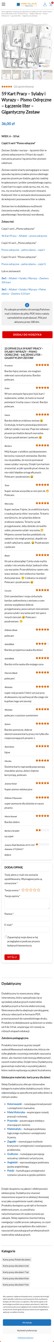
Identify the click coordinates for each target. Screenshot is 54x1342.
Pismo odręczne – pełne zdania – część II (23, 264)
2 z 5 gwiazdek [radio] (27, 890)
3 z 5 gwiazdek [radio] (31, 890)
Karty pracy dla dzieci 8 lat (16, 1278)
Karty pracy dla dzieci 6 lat (16, 1265)
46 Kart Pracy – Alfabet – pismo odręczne (24, 235)
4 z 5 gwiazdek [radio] (34, 890)
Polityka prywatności (25, 1337)
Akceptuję (27, 1322)
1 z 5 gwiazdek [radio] (23, 890)
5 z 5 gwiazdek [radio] (38, 890)
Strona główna (6, 11)
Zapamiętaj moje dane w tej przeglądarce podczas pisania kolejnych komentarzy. (23, 941)
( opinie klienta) (24, 86)
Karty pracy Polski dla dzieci (16, 1259)
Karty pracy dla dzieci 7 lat (16, 1272)
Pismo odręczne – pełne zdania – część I (23, 250)
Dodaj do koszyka (27, 334)
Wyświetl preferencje (27, 1330)
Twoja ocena (12, 890)
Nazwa (9, 913)
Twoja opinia (12, 896)
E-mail (8, 924)
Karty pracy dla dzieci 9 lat (16, 1284)
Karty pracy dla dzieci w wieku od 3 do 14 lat (30, 11)
